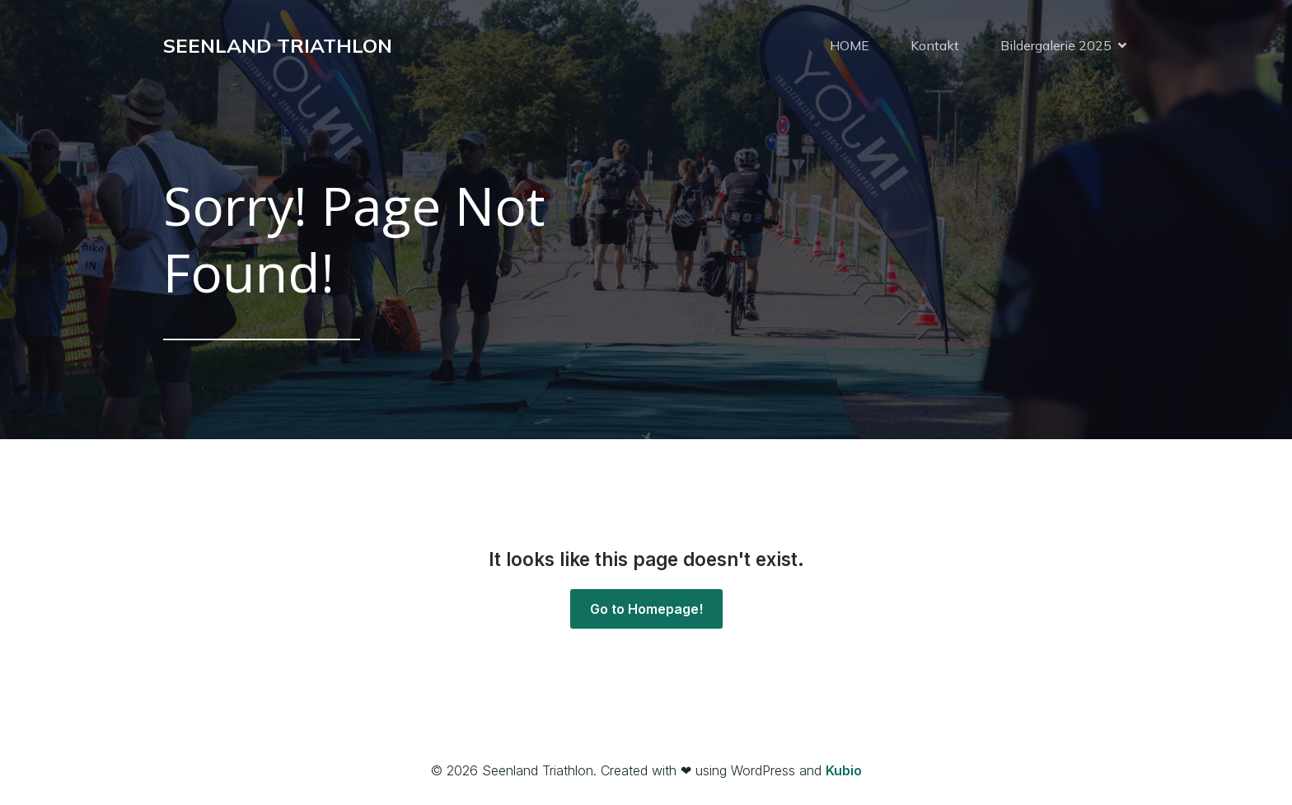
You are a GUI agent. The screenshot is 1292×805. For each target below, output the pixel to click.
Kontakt (934, 45)
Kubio (844, 770)
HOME (849, 45)
